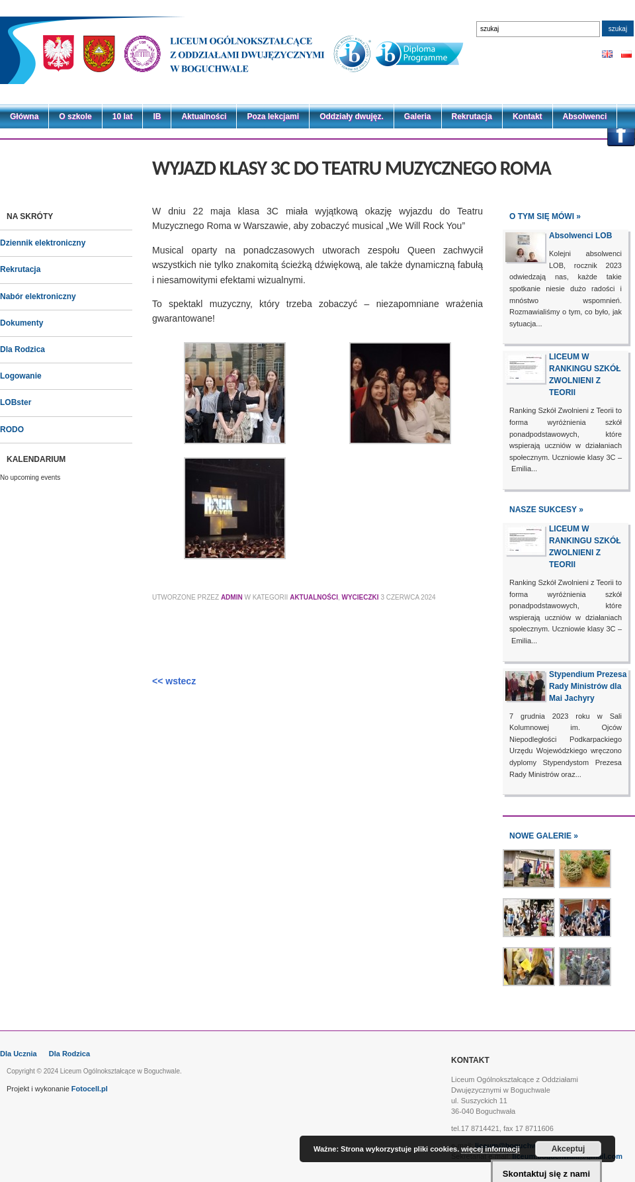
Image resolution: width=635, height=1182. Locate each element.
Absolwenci (585, 116)
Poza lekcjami (273, 116)
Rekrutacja (472, 116)
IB (157, 116)
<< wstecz (174, 681)
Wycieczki (360, 597)
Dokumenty (21, 323)
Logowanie (21, 376)
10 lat (122, 116)
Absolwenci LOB (580, 235)
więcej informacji (490, 1149)
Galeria (417, 116)
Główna (24, 116)
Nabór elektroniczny (38, 296)
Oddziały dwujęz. (351, 116)
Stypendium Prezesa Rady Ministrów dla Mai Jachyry (587, 686)
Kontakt (527, 116)
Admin (232, 597)
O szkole (75, 116)
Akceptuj (568, 1149)
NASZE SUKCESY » (546, 509)
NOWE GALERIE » (543, 836)
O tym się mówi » (545, 216)
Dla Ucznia (18, 1054)
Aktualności (203, 116)
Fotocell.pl (89, 1089)
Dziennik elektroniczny (42, 243)
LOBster (15, 402)
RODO (12, 429)
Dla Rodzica (22, 349)
